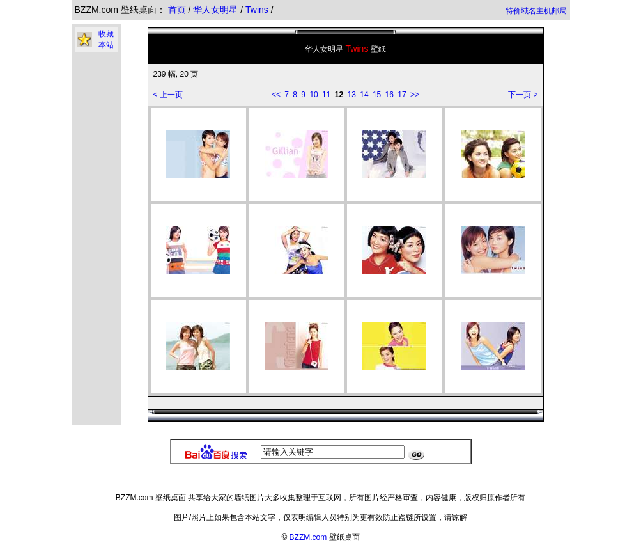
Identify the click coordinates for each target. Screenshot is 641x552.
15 (377, 94)
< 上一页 (168, 94)
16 (389, 94)
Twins (258, 9)
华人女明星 (216, 9)
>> (414, 94)
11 (326, 94)
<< (276, 94)
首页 (177, 9)
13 (352, 94)
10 (313, 94)
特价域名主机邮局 (536, 10)
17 (402, 94)
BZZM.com (308, 537)
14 (364, 94)
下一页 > (522, 94)
